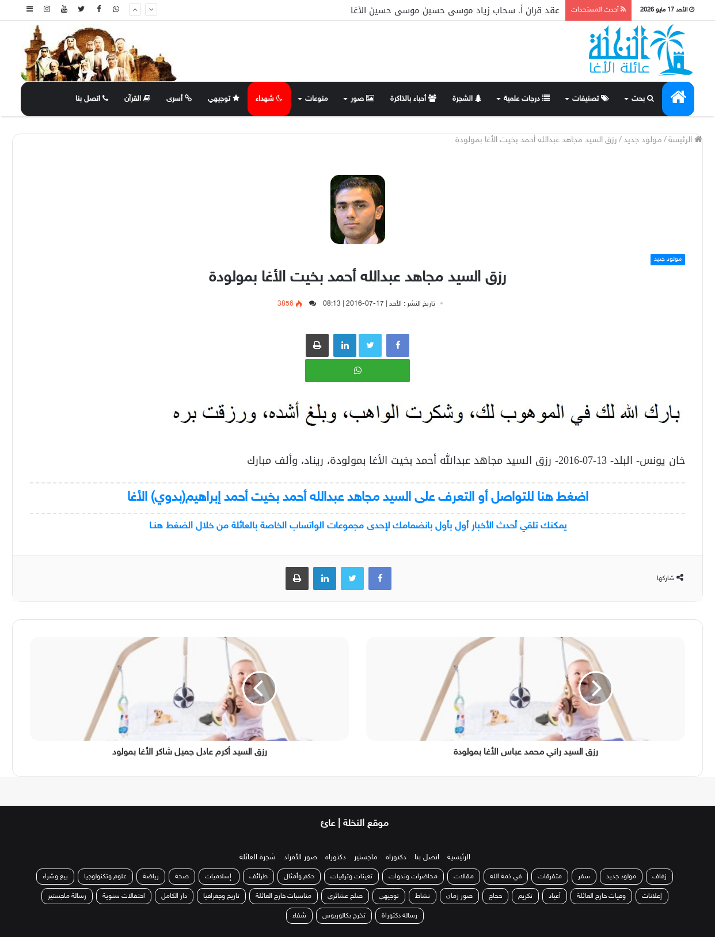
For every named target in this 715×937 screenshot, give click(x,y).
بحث (643, 99)
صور (362, 99)
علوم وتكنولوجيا (105, 877)
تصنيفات (590, 99)
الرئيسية (458, 857)
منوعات (316, 99)
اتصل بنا (91, 99)
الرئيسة (685, 140)
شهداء (269, 99)
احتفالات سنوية (123, 896)
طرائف (258, 877)
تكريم (525, 896)
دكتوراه (396, 857)
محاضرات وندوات (413, 877)
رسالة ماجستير (67, 896)
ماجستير (366, 857)
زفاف (659, 877)
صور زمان (459, 896)
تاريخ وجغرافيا (221, 896)
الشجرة (466, 99)
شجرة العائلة (257, 857)
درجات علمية (527, 99)
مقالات (464, 877)
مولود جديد (642, 140)
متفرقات (550, 877)
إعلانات (652, 896)
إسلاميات (219, 877)
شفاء (299, 916)
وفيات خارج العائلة (601, 896)
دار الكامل (174, 896)
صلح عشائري (345, 896)
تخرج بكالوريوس (344, 916)
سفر (584, 877)
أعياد (555, 896)
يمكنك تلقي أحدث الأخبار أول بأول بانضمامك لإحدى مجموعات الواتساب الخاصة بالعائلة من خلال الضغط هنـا (357, 526)
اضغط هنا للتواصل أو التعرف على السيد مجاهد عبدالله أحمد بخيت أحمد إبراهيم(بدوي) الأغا (357, 497)
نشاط (422, 896)
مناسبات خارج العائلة (283, 896)
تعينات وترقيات (351, 877)
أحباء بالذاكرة (413, 99)
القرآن (137, 99)
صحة (182, 877)
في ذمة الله (506, 877)
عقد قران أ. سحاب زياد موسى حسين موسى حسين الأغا (455, 10)
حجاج (495, 896)
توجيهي (223, 99)
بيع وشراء (55, 877)
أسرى (179, 99)
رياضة (151, 877)
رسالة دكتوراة (399, 916)
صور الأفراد (300, 857)
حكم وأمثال (299, 877)
